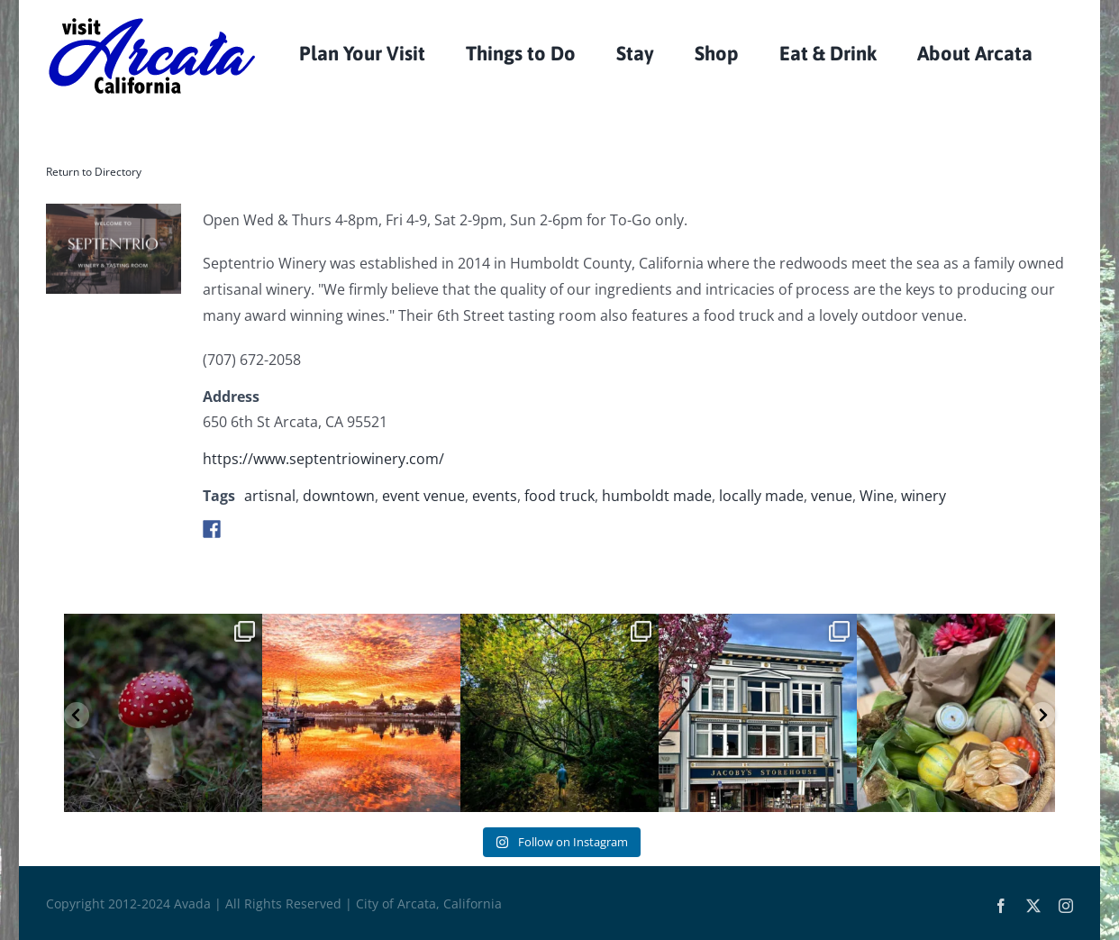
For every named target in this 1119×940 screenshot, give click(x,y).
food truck (559, 496)
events (494, 496)
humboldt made (657, 496)
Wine (877, 496)
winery (923, 496)
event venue (423, 496)
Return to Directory (93, 171)
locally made (761, 496)
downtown (339, 496)
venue (831, 496)
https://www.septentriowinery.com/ (323, 459)
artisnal (270, 496)
